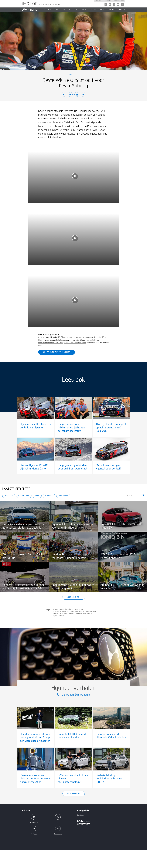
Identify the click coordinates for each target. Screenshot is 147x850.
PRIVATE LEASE (66, 10)
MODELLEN (47, 10)
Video (37, 496)
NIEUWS (94, 10)
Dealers (98, 1)
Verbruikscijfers (119, 1)
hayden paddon (58, 616)
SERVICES (85, 10)
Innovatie (49, 496)
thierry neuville (80, 613)
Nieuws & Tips (23, 496)
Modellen (8, 496)
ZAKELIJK (111, 10)
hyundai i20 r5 (58, 613)
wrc (82, 609)
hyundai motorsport (72, 609)
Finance (76, 10)
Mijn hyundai (107, 1)
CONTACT (102, 10)
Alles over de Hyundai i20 (56, 352)
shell (77, 611)
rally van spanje (58, 609)
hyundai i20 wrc (91, 611)
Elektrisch (121, 10)
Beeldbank (80, 815)
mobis (81, 611)
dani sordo (91, 613)
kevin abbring (69, 613)
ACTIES (56, 10)
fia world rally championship (63, 611)
